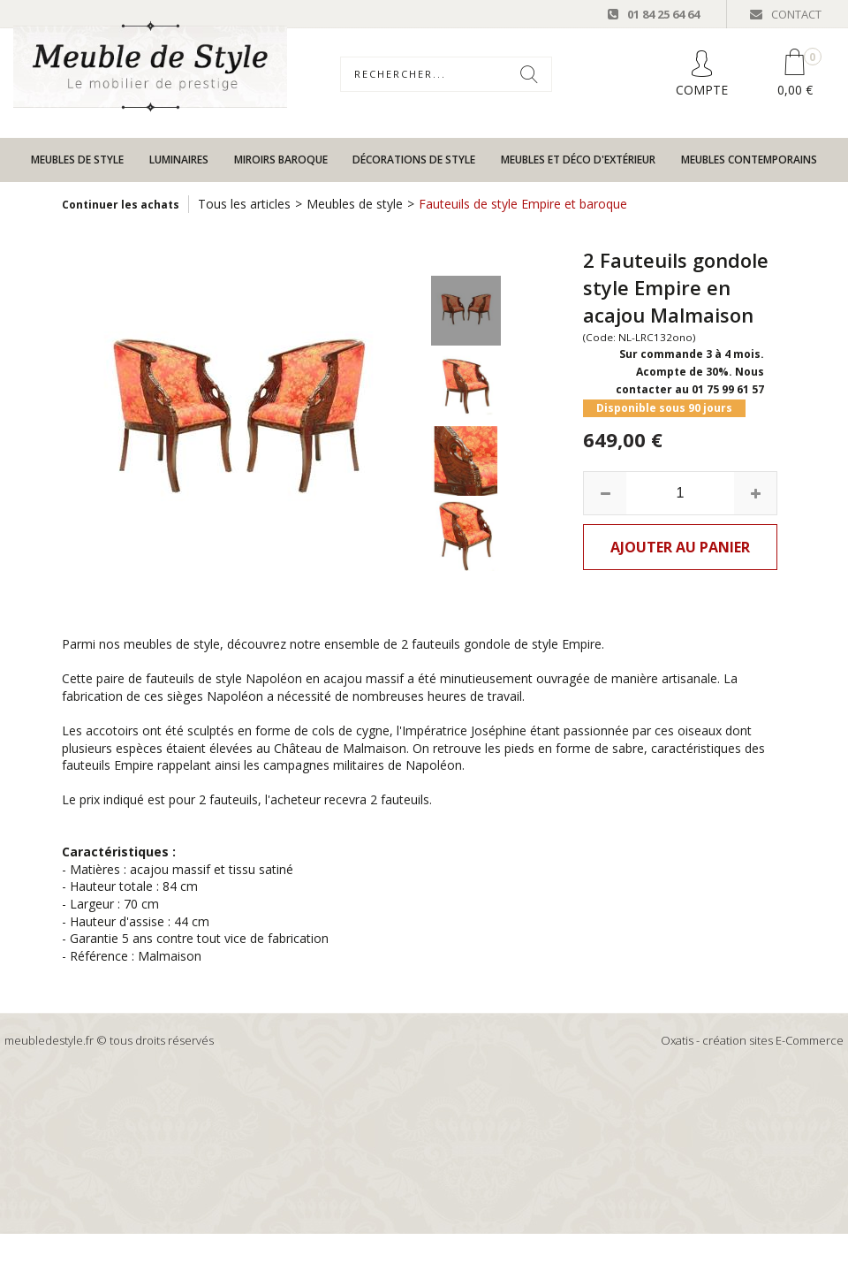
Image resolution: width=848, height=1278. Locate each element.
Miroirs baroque (281, 159)
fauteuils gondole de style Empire (507, 643)
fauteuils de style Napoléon (224, 678)
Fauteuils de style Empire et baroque (523, 203)
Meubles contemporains (749, 159)
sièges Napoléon (215, 696)
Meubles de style (77, 159)
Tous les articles (244, 203)
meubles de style (172, 643)
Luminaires (178, 159)
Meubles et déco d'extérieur (578, 159)
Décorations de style (413, 159)
